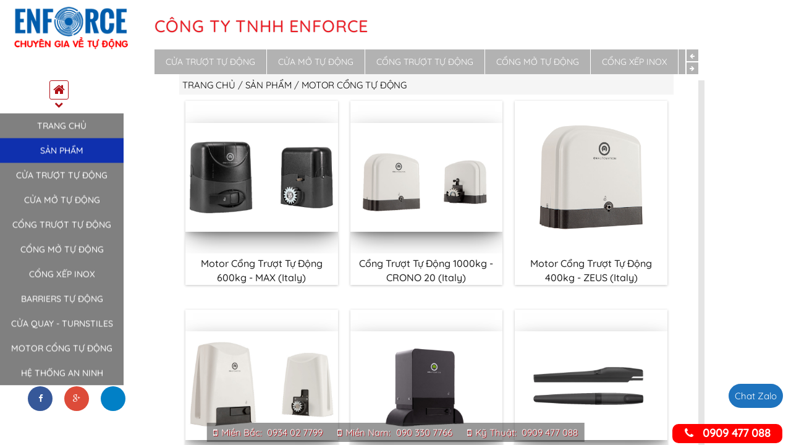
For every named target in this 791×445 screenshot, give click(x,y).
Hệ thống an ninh (62, 378)
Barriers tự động (62, 304)
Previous (692, 55)
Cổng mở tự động (62, 255)
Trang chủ (62, 131)
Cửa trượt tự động (62, 181)
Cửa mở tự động (62, 205)
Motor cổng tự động (61, 354)
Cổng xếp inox (62, 280)
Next (692, 68)
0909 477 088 (550, 432)
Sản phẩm (61, 156)
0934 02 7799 (295, 432)
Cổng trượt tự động (61, 230)
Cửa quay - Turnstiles (62, 329)
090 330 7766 (424, 432)
